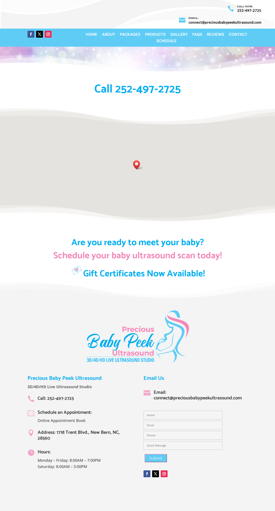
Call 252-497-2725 (137, 89)
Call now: (245, 6)
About (108, 35)
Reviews (215, 35)
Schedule (166, 41)
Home (91, 35)
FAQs (197, 35)
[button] (138, 164)
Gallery (179, 35)
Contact (238, 35)
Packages (130, 35)
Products (155, 35)
